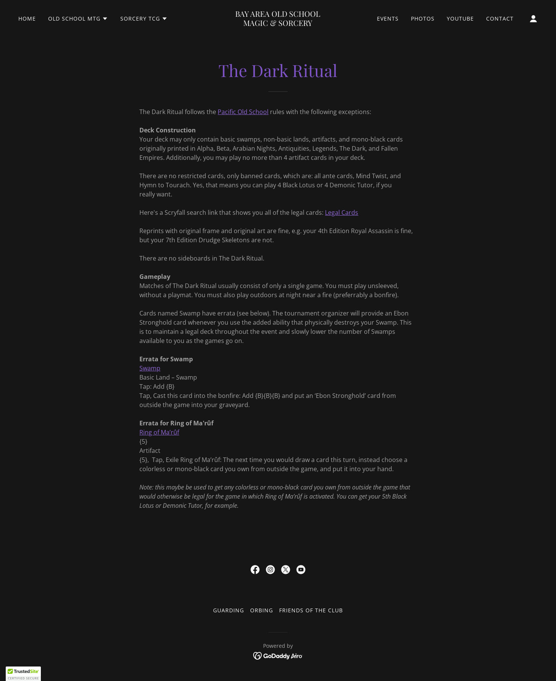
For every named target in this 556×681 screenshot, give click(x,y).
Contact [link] (500, 18)
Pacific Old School (243, 112)
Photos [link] (423, 18)
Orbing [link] (261, 610)
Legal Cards (341, 212)
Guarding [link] (228, 610)
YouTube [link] (460, 18)
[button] (78, 18)
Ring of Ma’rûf (159, 432)
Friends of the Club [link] (311, 610)
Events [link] (388, 18)
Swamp (149, 368)
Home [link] (27, 18)
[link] (277, 23)
